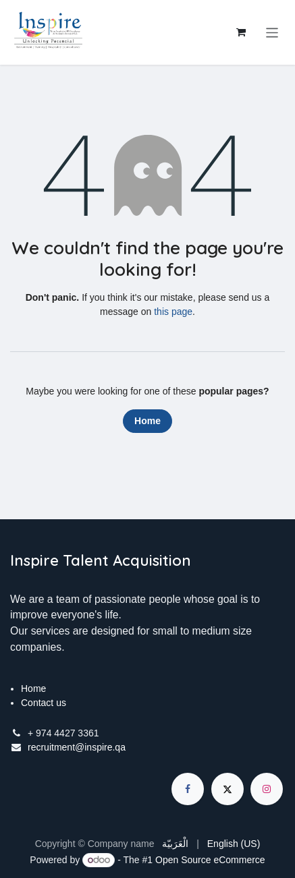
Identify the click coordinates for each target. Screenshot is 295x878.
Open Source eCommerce (210, 859)
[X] (227, 789)
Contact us (43, 702)
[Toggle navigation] (272, 32)
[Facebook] (187, 789)
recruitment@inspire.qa (77, 747)
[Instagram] (266, 789)
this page (173, 311)
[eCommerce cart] (241, 32)
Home (147, 420)
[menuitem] (175, 844)
